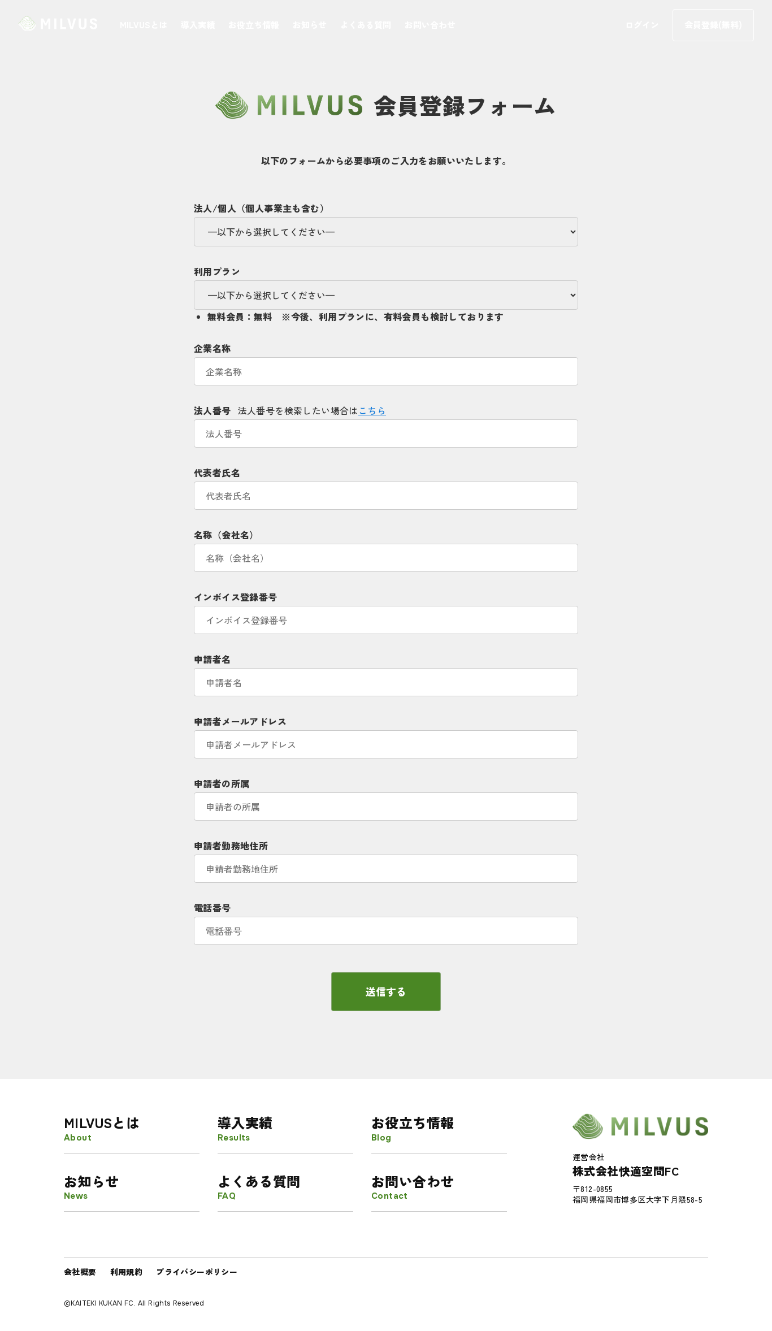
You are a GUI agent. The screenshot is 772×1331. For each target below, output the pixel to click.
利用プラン (386, 283)
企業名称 (386, 359)
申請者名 (386, 670)
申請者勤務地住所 (386, 857)
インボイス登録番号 (386, 608)
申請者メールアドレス (386, 732)
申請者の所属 (386, 795)
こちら (372, 410)
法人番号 (386, 422)
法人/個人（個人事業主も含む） (386, 220)
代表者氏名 (386, 484)
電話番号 (386, 919)
